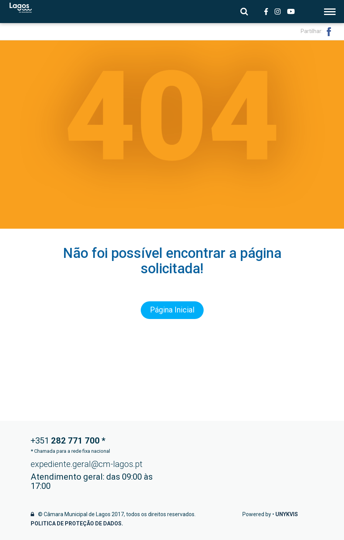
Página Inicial (172, 310)
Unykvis (286, 514)
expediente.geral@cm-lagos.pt (87, 464)
